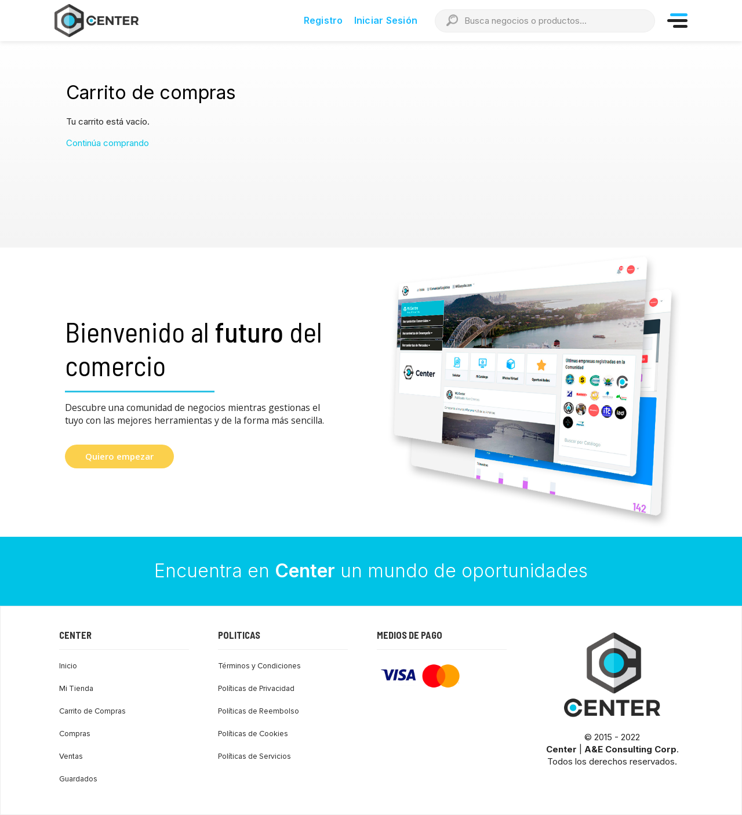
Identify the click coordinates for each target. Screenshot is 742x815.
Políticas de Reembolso (258, 711)
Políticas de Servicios (254, 756)
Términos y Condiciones (259, 666)
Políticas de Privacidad (256, 688)
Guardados (78, 779)
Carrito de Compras (92, 711)
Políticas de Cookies (253, 733)
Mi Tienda (76, 688)
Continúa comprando (107, 142)
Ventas (71, 756)
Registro (323, 20)
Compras (74, 733)
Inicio (68, 666)
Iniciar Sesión (386, 20)
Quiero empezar (119, 456)
